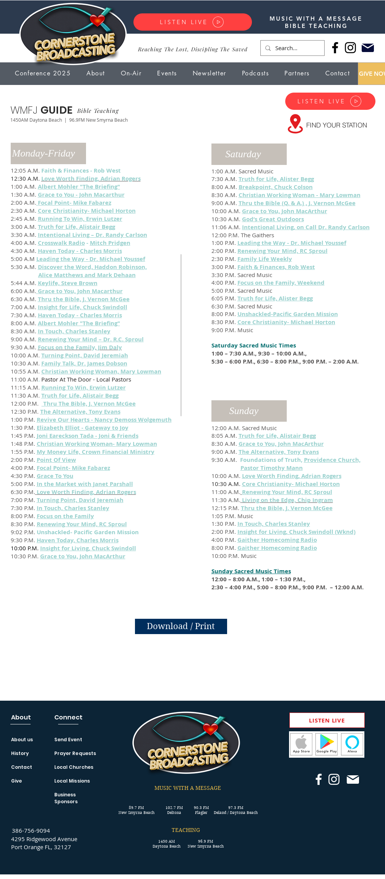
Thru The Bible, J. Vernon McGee (89, 404)
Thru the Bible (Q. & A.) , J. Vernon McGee (297, 203)
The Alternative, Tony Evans (80, 412)
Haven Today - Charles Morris (80, 251)
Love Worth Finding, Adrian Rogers (291, 476)
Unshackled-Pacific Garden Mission (287, 314)
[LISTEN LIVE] (192, 22)
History (20, 753)
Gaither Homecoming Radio (277, 540)
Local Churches (74, 767)
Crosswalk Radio (61, 243)
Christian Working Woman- (76, 444)
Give (16, 781)
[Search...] (291, 48)
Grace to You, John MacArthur (82, 556)
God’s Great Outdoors (273, 219)
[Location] (295, 123)
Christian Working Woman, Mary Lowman (101, 371)
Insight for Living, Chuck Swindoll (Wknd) (296, 532)
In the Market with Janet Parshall (85, 484)
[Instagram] (350, 47)
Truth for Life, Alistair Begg (76, 227)
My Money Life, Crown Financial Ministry (95, 452)
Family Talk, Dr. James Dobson (84, 363)
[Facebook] (335, 47)
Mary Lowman (136, 444)
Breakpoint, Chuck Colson (276, 187)
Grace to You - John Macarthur (81, 195)
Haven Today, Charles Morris (78, 540)
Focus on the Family (65, 516)
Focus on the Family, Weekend (281, 283)
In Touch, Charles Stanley (74, 331)
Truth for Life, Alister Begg (275, 298)
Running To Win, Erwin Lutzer (80, 219)
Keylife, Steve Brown (67, 283)
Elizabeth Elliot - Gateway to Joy (82, 428)
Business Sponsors (66, 798)
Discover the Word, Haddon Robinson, (92, 267)
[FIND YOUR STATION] (336, 124)
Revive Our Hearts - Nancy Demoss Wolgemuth (104, 420)
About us (22, 739)
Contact (21, 767)
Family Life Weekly (264, 259)
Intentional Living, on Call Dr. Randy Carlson (306, 227)
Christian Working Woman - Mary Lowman (300, 195)
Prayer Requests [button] (75, 753)
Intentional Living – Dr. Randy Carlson (92, 235)
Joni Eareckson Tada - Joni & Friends (87, 436)
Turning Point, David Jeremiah (84, 355)
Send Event (68, 739)
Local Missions (72, 781)
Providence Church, (332, 460)
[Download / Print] (181, 626)
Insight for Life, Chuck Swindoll (82, 307)
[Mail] (368, 47)
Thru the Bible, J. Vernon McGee (84, 299)
